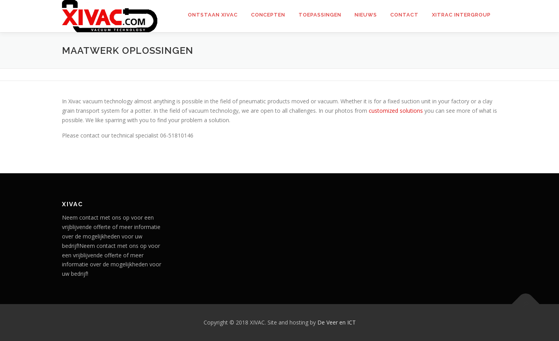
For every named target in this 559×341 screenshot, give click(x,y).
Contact (404, 15)
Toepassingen (320, 15)
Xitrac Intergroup (461, 15)
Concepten (268, 15)
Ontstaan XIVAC (213, 15)
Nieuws (366, 15)
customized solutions (396, 110)
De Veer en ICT (336, 322)
